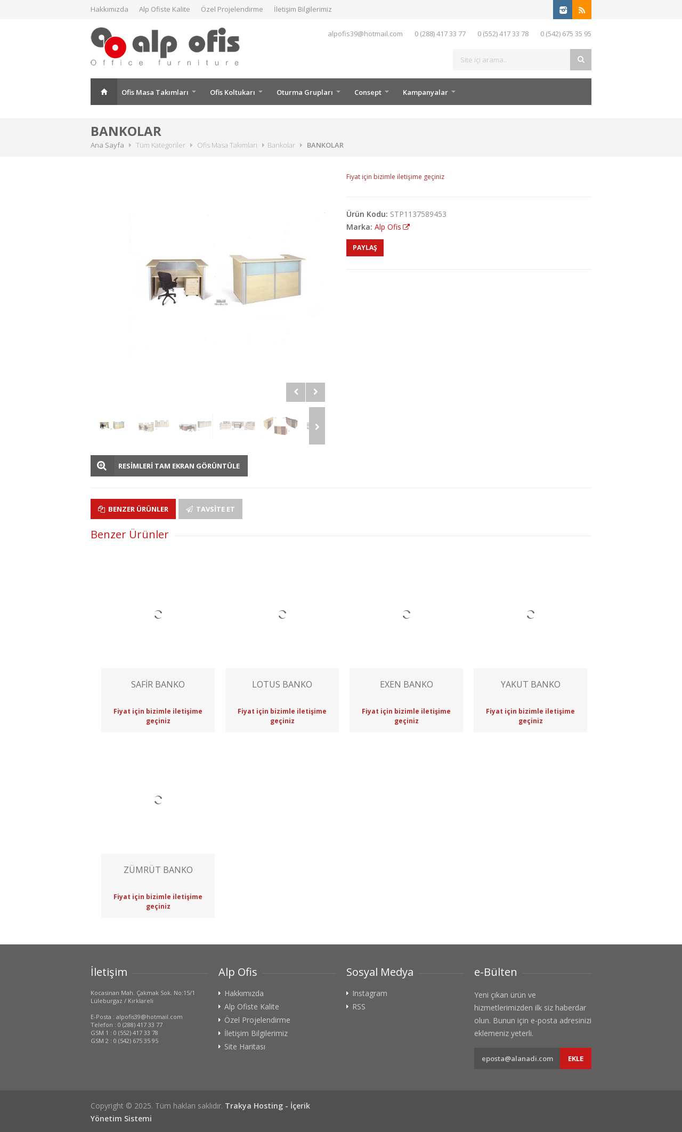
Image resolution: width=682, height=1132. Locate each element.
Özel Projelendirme (232, 9)
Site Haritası (244, 1047)
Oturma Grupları (305, 92)
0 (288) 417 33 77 (440, 33)
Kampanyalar (425, 92)
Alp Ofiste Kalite (164, 9)
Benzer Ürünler (133, 509)
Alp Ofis (388, 227)
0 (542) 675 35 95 (565, 33)
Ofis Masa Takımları (155, 92)
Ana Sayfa (104, 91)
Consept (367, 92)
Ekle (575, 1058)
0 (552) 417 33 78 (503, 33)
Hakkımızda (109, 9)
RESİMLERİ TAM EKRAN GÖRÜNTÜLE (179, 466)
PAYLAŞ (365, 247)
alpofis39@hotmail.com (365, 33)
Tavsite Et (210, 509)
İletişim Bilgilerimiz (303, 9)
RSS (359, 1007)
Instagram (369, 993)
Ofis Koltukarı (232, 92)
